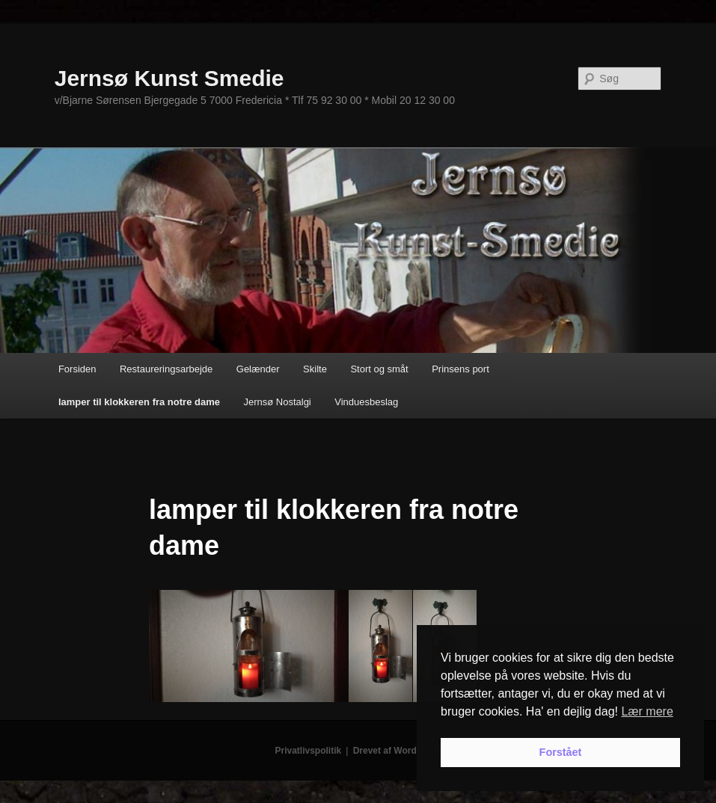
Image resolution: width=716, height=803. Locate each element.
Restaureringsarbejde (166, 369)
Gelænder (258, 369)
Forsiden (77, 369)
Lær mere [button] (647, 711)
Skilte (315, 369)
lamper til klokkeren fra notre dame (139, 401)
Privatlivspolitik (308, 750)
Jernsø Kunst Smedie (169, 78)
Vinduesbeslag (366, 401)
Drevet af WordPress (397, 750)
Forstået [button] (560, 752)
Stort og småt (379, 369)
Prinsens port (460, 369)
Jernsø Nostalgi (276, 401)
